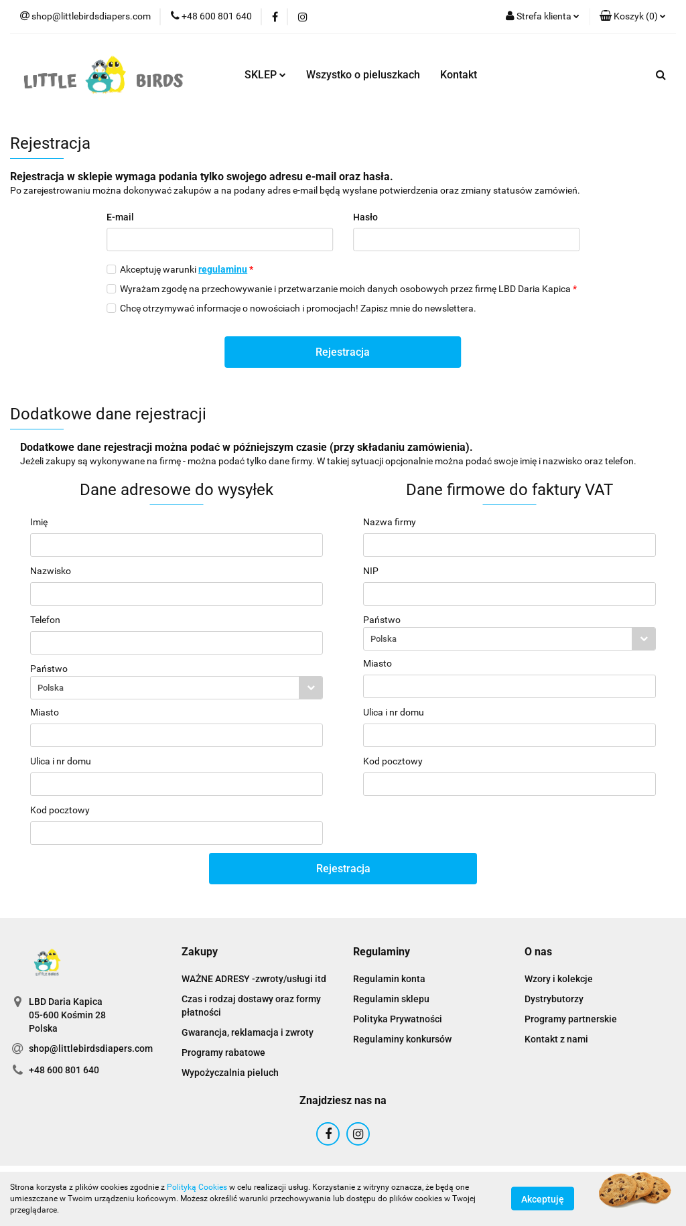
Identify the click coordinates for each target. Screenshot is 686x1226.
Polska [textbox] (51, 688)
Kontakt (458, 74)
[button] (633, 16)
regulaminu (222, 269)
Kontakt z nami (556, 1039)
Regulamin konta (389, 978)
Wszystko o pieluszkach (363, 74)
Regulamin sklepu (391, 999)
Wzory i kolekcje (559, 978)
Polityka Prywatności (397, 1019)
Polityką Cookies (197, 1187)
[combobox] (176, 687)
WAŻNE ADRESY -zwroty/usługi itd (254, 978)
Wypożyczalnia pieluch (230, 1072)
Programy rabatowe (223, 1052)
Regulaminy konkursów (402, 1039)
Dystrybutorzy (554, 999)
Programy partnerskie (571, 1019)
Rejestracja (343, 352)
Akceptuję (542, 1199)
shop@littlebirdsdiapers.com (91, 1048)
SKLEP (265, 74)
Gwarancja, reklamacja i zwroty (248, 1032)
